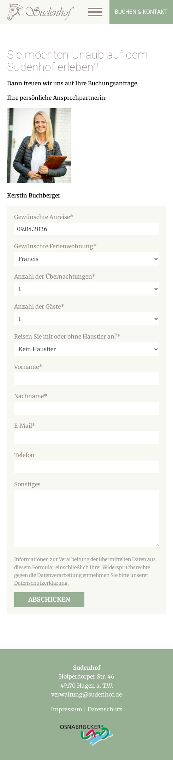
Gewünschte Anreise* (43, 216)
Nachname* (30, 396)
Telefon (24, 454)
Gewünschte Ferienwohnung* (55, 246)
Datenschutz (105, 709)
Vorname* (28, 366)
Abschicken (49, 599)
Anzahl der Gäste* (39, 306)
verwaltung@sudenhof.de (86, 694)
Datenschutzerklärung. (41, 583)
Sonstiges (27, 484)
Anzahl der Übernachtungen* (54, 276)
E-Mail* (24, 425)
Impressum (66, 709)
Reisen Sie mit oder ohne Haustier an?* (67, 336)
